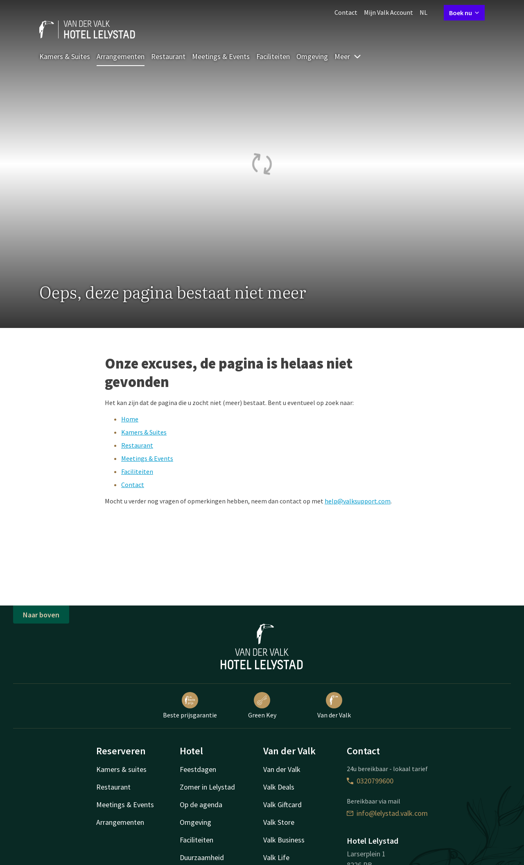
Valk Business (284, 840)
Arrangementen (121, 56)
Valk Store (278, 822)
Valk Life (276, 857)
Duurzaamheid (202, 857)
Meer (347, 56)
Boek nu (464, 13)
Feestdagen (198, 769)
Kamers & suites (121, 769)
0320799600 (370, 780)
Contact (345, 12)
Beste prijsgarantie (190, 705)
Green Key (262, 705)
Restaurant (168, 56)
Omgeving (312, 56)
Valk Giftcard (282, 804)
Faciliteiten (273, 56)
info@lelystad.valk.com (387, 813)
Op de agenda (201, 804)
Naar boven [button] (41, 614)
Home (129, 419)
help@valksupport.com (358, 501)
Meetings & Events (221, 56)
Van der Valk (334, 705)
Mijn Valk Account (388, 12)
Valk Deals (278, 787)
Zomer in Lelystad (207, 787)
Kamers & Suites (64, 56)
